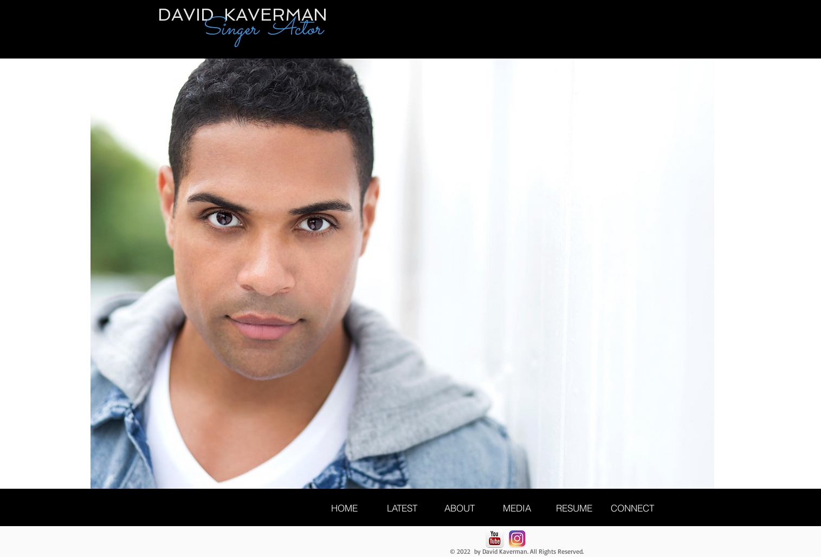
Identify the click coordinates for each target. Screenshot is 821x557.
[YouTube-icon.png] (495, 538)
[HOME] (344, 508)
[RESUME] (574, 508)
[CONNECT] (632, 508)
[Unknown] (517, 538)
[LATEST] (402, 508)
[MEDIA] (517, 508)
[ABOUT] (459, 508)
